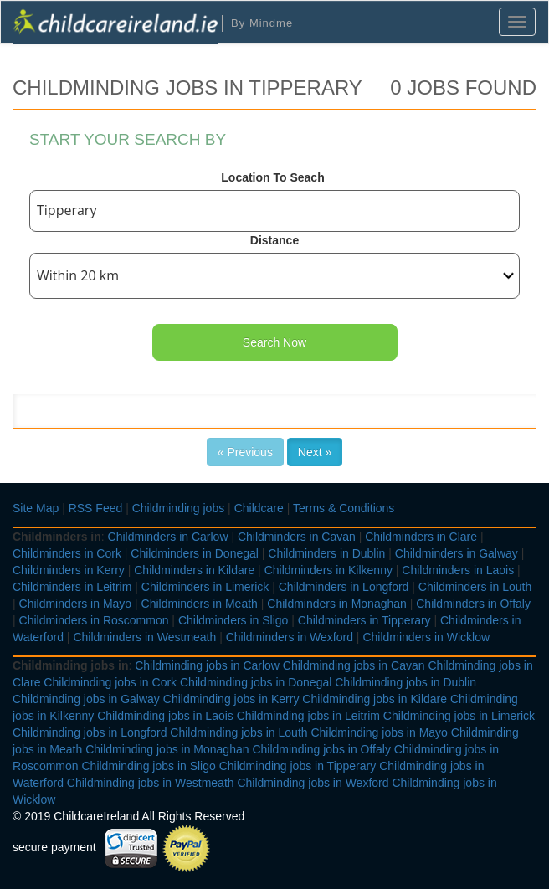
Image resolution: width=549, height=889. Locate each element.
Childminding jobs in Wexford (312, 782)
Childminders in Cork (67, 553)
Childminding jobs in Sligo (148, 766)
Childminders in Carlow (168, 536)
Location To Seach (272, 177)
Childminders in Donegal (195, 553)
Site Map (36, 508)
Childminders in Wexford (289, 637)
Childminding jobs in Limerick (459, 715)
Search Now (274, 342)
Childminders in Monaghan (337, 603)
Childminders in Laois (458, 570)
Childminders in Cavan (297, 536)
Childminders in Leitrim (72, 587)
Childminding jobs (178, 508)
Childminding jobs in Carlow (207, 665)
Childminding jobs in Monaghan (167, 749)
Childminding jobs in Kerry (231, 699)
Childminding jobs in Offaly (321, 749)
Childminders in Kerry (69, 570)
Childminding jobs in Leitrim (308, 715)
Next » (314, 452)
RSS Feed (96, 508)
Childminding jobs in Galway (86, 699)
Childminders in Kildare (194, 570)
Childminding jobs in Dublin (405, 682)
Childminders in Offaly (473, 603)
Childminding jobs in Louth (238, 732)
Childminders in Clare (421, 536)
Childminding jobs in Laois (165, 715)
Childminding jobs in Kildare (374, 699)
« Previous (245, 452)
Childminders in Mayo (75, 603)
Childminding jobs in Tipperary (298, 766)
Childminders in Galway (456, 553)
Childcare (259, 508)
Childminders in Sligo (233, 620)
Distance (274, 240)
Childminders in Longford (344, 587)
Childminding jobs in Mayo (378, 732)
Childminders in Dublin (326, 553)
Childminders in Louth (474, 587)
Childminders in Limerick (205, 587)
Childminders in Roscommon (94, 620)
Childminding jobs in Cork (110, 682)
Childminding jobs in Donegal (255, 682)
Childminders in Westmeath (144, 637)
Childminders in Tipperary (364, 620)
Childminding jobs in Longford (90, 732)
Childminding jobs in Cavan (354, 665)
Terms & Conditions (343, 508)
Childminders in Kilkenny (328, 570)
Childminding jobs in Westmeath (150, 782)
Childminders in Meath (199, 603)
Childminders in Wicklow (426, 637)
